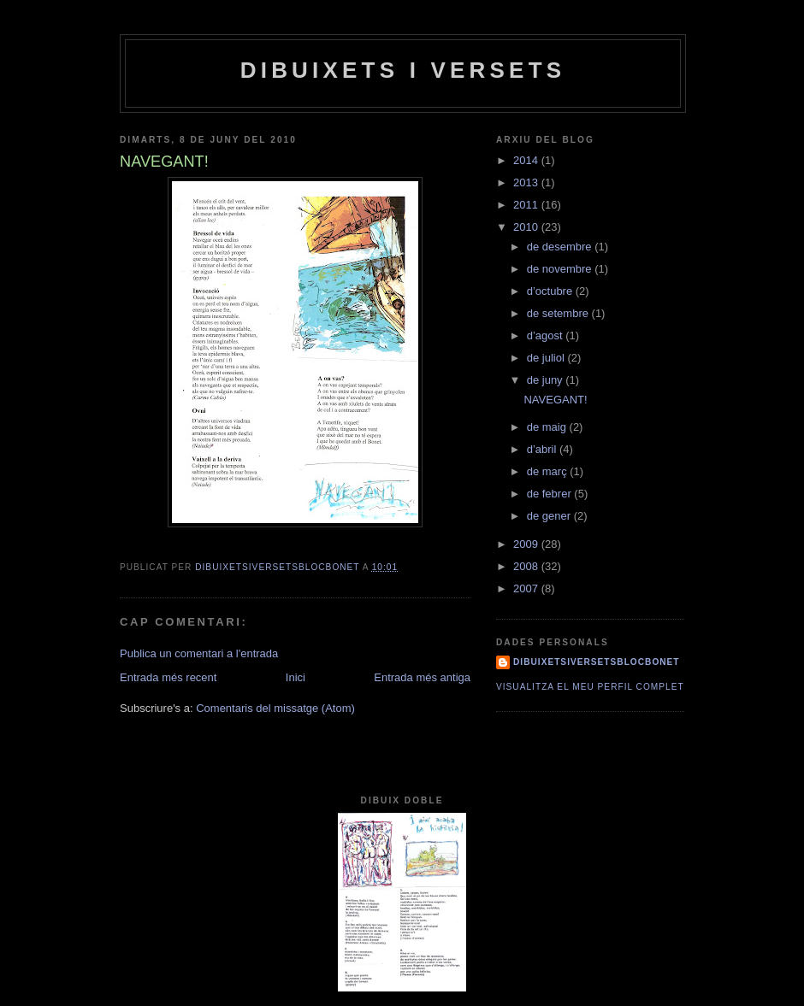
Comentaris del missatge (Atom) (275, 708)
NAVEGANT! (555, 399)
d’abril (543, 449)
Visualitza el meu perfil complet (590, 686)
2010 (527, 227)
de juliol (547, 357)
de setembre (559, 313)
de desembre (561, 246)
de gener (550, 515)
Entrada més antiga (422, 677)
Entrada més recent (168, 677)
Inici (295, 677)
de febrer (551, 493)
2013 (527, 182)
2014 (527, 160)
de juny (546, 380)
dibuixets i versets (403, 70)
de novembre (561, 268)
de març (548, 471)
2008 (527, 566)
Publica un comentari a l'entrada (199, 653)
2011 (527, 204)
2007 (527, 588)
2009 (527, 544)
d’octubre (551, 291)
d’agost (546, 335)
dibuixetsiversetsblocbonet (596, 662)
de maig (548, 427)
